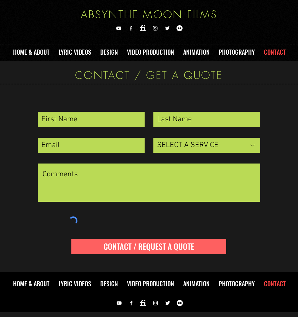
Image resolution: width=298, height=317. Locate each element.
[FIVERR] (143, 28)
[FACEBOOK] (131, 28)
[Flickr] (179, 28)
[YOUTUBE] (119, 28)
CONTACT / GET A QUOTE (148, 75)
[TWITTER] (167, 28)
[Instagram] (155, 28)
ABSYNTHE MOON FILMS (149, 14)
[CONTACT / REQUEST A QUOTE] (148, 246)
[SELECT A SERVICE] (206, 145)
